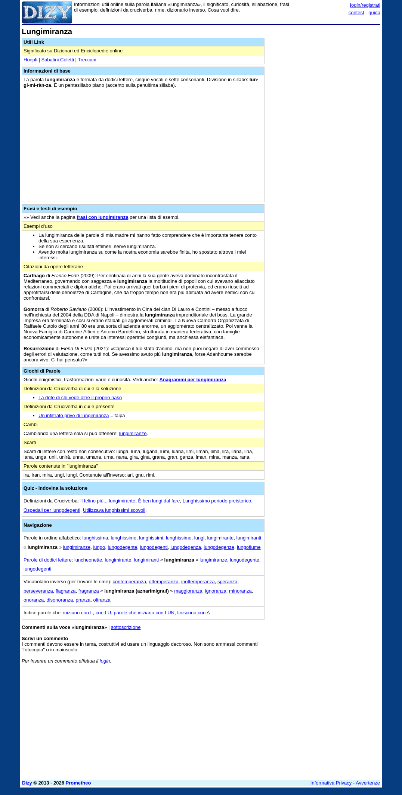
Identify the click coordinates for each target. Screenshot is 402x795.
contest (356, 12)
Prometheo (78, 783)
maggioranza (188, 591)
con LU (103, 612)
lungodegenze (219, 547)
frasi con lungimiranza (102, 217)
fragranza (88, 591)
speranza (227, 581)
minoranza (240, 591)
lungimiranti (248, 538)
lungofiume (249, 547)
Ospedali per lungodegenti (52, 510)
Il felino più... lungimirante (107, 501)
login (105, 661)
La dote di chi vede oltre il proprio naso (80, 397)
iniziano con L (78, 612)
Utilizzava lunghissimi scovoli (114, 510)
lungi (199, 538)
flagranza (65, 591)
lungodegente (122, 547)
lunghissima (95, 538)
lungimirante (220, 538)
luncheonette (88, 560)
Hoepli (30, 59)
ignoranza (215, 591)
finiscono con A (193, 612)
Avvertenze (368, 783)
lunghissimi (151, 538)
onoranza (34, 600)
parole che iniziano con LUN (144, 612)
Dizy (27, 783)
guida (374, 12)
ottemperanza (164, 581)
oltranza (102, 600)
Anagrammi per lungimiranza (192, 379)
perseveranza (38, 591)
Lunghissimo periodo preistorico (217, 501)
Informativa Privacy (331, 783)
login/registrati (365, 5)
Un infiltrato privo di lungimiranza (73, 415)
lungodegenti (154, 547)
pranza (83, 600)
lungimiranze (133, 433)
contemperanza (129, 581)
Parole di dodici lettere (48, 560)
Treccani (87, 59)
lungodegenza (185, 547)
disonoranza (59, 600)
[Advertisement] (324, 74)
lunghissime (123, 538)
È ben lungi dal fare (159, 501)
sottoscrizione (125, 627)
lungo (99, 547)
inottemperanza (198, 581)
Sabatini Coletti (57, 59)
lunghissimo (179, 538)
